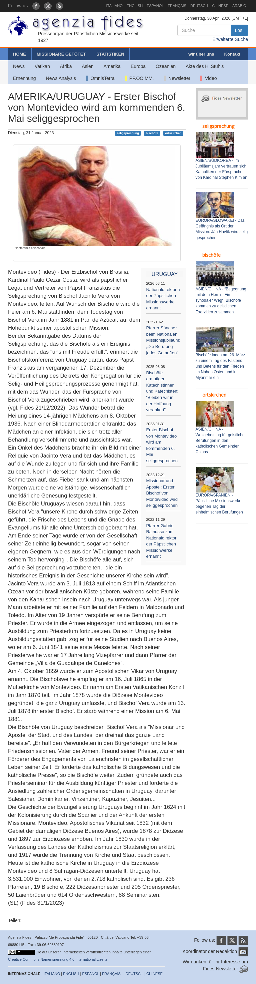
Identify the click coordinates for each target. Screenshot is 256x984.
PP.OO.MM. (139, 78)
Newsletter (177, 78)
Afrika (66, 66)
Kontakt (232, 54)
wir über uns (201, 54)
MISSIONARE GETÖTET (61, 54)
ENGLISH (135, 6)
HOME (19, 54)
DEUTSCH (199, 6)
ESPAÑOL (155, 6)
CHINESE (220, 6)
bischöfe (152, 133)
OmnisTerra (100, 78)
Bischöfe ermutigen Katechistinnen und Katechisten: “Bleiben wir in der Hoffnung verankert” (162, 391)
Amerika (112, 66)
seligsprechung (128, 133)
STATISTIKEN (110, 54)
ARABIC (239, 6)
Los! (239, 30)
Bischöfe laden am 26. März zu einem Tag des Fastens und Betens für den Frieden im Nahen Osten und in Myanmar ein (220, 366)
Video (208, 78)
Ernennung (24, 78)
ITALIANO (114, 6)
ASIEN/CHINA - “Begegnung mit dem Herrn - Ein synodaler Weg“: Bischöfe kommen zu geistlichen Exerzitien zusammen (221, 300)
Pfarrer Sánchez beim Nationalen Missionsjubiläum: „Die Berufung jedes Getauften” (163, 340)
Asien (87, 66)
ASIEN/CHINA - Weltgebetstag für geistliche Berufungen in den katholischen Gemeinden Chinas (220, 441)
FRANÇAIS (177, 6)
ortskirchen (173, 133)
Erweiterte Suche (230, 39)
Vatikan (42, 66)
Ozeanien (166, 66)
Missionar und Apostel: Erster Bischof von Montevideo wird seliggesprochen (162, 493)
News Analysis (61, 78)
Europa (138, 66)
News (19, 66)
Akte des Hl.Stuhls (205, 66)
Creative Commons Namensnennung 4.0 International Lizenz (57, 959)
